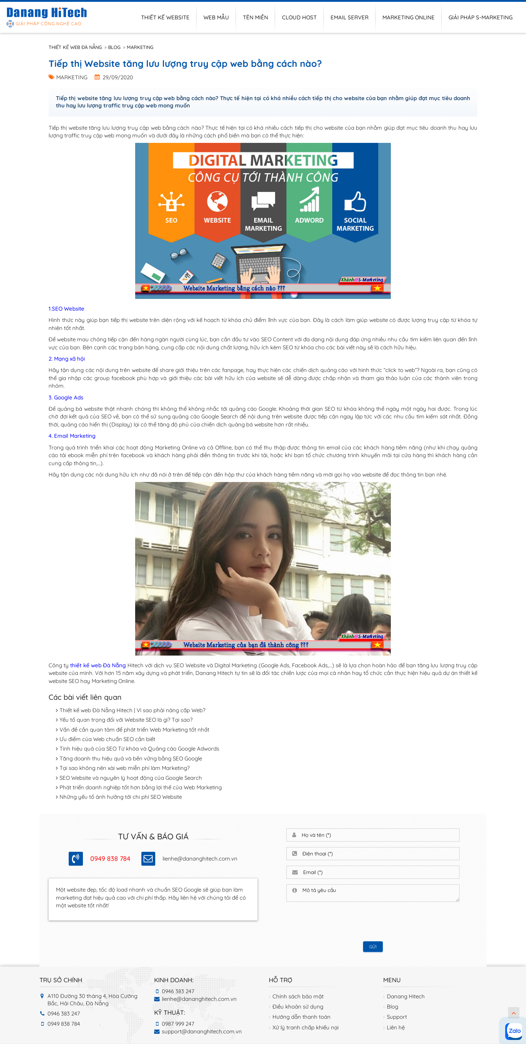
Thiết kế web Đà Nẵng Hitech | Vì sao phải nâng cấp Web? (132, 710)
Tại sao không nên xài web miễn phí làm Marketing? (125, 767)
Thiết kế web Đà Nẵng (75, 47)
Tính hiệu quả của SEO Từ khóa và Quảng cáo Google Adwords (139, 748)
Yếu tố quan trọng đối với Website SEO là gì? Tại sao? (126, 719)
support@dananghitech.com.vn (202, 1031)
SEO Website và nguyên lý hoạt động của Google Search (131, 777)
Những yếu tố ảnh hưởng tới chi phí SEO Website (121, 796)
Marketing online (408, 17)
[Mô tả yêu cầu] (378, 893)
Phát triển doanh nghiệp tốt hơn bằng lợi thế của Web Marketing (141, 787)
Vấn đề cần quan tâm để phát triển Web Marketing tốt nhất (134, 729)
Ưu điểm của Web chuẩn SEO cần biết (107, 739)
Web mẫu (216, 17)
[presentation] (372, 921)
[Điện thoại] (378, 853)
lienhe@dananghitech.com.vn (200, 858)
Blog (114, 47)
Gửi (373, 946)
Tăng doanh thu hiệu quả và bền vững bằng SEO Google (131, 758)
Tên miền (255, 17)
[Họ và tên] (378, 835)
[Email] (379, 872)
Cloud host (299, 17)
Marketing (140, 47)
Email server (350, 17)
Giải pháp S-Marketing (480, 17)
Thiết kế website (165, 17)
